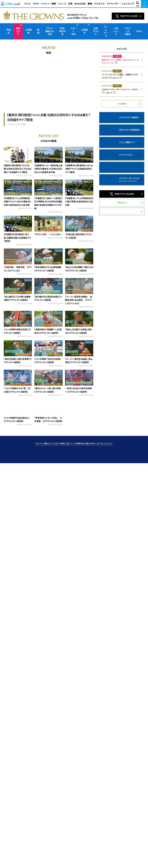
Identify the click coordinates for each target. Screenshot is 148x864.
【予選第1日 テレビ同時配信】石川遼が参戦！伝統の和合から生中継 (79, 201)
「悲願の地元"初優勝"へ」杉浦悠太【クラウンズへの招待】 (47, 331)
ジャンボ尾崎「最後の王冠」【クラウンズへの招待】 (17, 331)
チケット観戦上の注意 (49, 31)
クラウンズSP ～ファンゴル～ (48, 234)
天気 (70, 4)
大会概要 (28, 31)
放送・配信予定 (62, 31)
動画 (90, 4)
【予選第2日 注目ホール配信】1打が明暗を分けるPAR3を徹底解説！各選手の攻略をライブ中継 (48, 203)
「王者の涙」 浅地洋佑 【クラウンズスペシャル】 (17, 269)
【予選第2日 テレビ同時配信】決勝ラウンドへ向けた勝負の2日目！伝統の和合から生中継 (17, 201)
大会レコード (116, 31)
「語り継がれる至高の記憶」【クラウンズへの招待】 (48, 298)
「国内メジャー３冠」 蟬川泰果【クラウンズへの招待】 (47, 390)
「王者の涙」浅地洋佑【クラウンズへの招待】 (78, 236)
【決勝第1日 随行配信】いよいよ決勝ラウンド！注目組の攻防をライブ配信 (79, 168)
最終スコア (18, 31)
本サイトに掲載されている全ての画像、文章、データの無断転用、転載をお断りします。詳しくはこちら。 (74, 443)
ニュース (62, 4)
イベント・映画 (48, 4)
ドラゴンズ (99, 4)
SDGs (139, 31)
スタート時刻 (73, 31)
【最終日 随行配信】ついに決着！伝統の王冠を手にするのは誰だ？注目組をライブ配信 (17, 168)
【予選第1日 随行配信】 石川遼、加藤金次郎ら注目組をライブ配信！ (17, 237)
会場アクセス (96, 31)
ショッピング (127, 4)
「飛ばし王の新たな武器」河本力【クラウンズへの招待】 (78, 331)
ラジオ (36, 4)
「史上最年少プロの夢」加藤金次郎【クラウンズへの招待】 (17, 298)
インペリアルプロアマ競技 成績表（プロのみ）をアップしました (120, 76)
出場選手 (84, 31)
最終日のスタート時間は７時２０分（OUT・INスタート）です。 (120, 61)
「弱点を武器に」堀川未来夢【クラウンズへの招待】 (18, 361)
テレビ (27, 4)
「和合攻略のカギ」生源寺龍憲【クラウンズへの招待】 (47, 269)
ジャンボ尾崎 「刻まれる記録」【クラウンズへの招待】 (47, 361)
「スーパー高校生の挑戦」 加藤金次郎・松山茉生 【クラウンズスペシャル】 (78, 300)
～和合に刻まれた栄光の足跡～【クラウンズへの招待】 (78, 390)
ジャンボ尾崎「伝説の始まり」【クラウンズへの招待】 (17, 419)
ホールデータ (106, 31)
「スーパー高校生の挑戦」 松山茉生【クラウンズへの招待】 (79, 361)
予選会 (8, 31)
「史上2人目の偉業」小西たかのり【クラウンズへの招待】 (79, 269)
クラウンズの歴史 (127, 31)
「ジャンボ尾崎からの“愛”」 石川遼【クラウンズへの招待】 (17, 390)
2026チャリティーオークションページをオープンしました (120, 91)
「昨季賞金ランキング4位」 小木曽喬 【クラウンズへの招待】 (48, 419)
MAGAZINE (80, 4)
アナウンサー (113, 4)
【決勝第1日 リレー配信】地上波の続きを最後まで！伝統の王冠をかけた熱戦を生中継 (48, 168)
